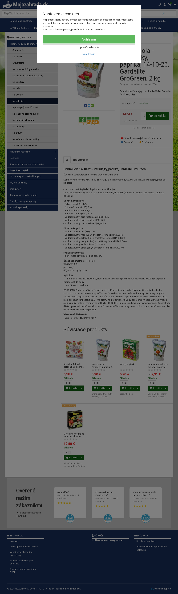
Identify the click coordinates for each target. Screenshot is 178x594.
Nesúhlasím (89, 54)
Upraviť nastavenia (89, 47)
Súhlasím (89, 39)
